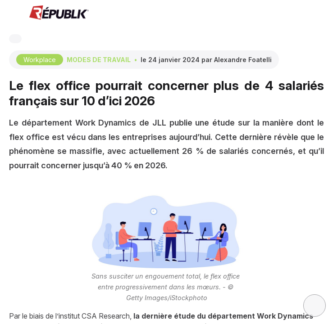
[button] (13, 13)
